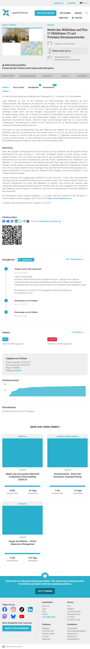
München (22, 436)
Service (78, 13)
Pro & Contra (18, 87)
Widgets (70, 609)
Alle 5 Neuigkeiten (74, 259)
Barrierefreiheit (73, 639)
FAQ (69, 606)
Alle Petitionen (48, 631)
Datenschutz (72, 634)
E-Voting (70, 617)
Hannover (22, 504)
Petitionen (65, 13)
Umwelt (50, 25)
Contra (52, 339)
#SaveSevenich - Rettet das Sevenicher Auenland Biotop (67, 475)
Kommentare (48, 86)
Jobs (44, 609)
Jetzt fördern (45, 591)
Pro (5, 339)
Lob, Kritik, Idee (48, 617)
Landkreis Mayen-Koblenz (67, 436)
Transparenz (72, 628)
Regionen (46, 639)
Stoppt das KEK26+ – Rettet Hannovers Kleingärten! (22, 542)
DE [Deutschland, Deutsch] (82, 3)
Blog (44, 611)
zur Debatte (77, 332)
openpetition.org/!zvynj (50, 221)
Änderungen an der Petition (26, 301)
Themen (45, 636)
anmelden (71, 3)
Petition (5, 87)
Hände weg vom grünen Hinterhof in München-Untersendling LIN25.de (22, 476)
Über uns (46, 606)
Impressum (72, 636)
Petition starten (45, 13)
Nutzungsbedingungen (76, 631)
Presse (45, 614)
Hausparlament (73, 614)
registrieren (58, 3)
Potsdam (12, 25)
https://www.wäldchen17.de (59, 198)
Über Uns (63, 18)
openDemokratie (74, 611)
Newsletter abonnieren (17, 628)
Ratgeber (46, 628)
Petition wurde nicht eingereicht (28, 269)
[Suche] (86, 13)
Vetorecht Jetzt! (73, 620)
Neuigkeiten (33, 86)
